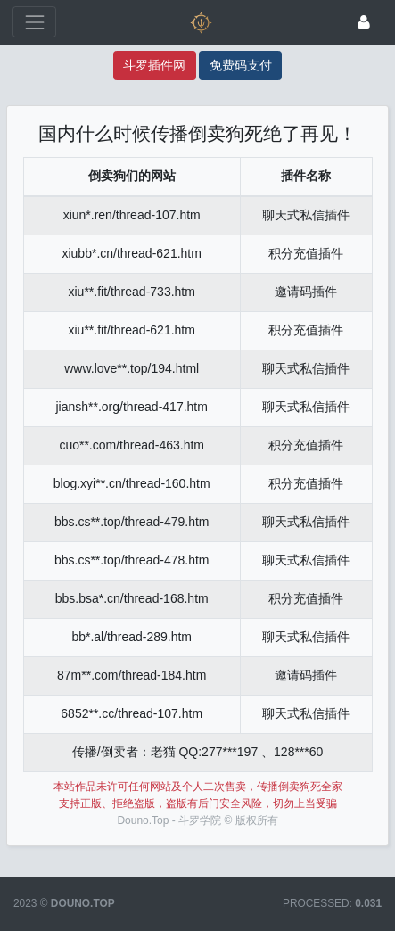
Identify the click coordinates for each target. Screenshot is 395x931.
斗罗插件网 (154, 65)
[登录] (364, 21)
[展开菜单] (34, 21)
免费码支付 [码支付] (241, 65)
